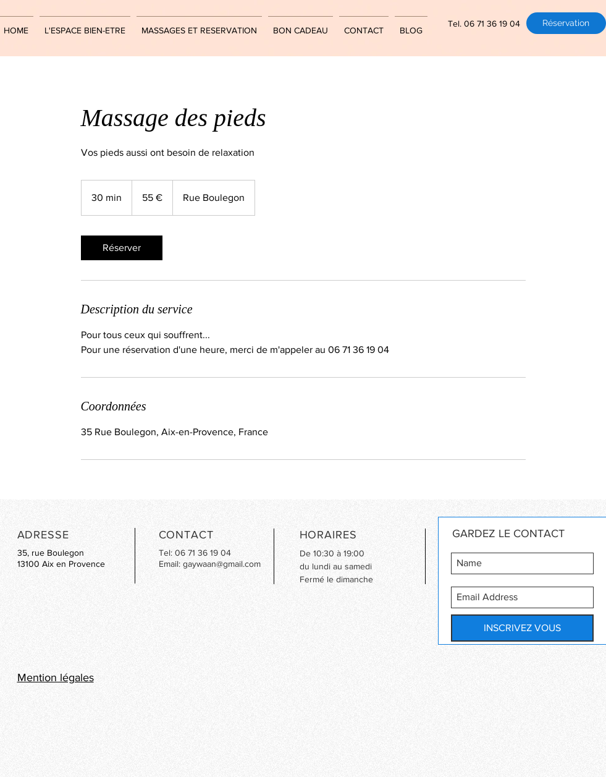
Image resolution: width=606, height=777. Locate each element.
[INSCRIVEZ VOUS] (522, 628)
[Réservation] (566, 23)
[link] (121, 248)
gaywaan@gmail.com (222, 564)
